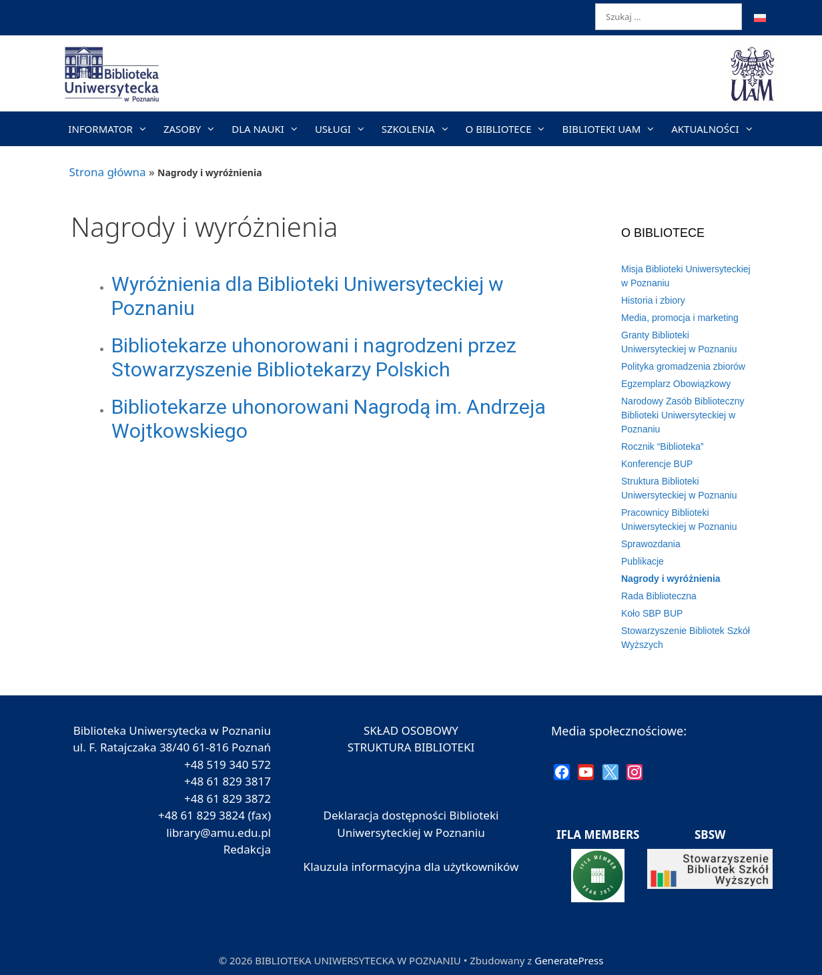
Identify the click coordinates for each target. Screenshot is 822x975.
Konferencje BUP (657, 463)
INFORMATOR (111, 128)
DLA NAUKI (269, 128)
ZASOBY (193, 128)
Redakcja (247, 849)
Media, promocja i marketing (680, 317)
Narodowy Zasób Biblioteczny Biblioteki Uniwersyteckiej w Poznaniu (682, 415)
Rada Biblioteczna (659, 596)
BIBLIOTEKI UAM (612, 128)
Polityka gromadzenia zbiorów (683, 366)
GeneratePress (568, 960)
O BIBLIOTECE (510, 128)
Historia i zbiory (653, 300)
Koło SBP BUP (652, 613)
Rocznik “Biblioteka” (662, 446)
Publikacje (642, 561)
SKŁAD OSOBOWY (411, 730)
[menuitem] (760, 17)
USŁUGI (344, 128)
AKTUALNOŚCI (716, 128)
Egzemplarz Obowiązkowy (676, 383)
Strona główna (107, 172)
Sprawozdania (651, 544)
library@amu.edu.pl (218, 832)
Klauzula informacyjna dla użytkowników (411, 866)
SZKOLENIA (420, 128)
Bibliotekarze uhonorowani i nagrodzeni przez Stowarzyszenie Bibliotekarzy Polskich (313, 357)
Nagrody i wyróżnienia (671, 578)
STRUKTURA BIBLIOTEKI (411, 747)
